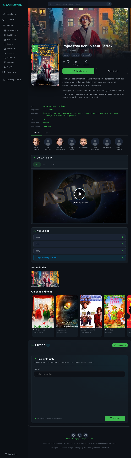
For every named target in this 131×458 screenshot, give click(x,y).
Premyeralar (9, 72)
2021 (64, 50)
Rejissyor (48, 133)
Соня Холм (57, 116)
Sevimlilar (8, 19)
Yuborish (115, 418)
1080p (53, 164)
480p (37, 164)
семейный (86, 55)
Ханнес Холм (48, 110)
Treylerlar (9, 53)
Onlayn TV (9, 58)
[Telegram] (73, 435)
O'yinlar (8, 67)
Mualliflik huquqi (72, 439)
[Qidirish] (108, 4)
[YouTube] (85, 435)
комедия (76, 55)
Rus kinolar (10, 39)
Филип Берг (108, 113)
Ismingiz (37, 369)
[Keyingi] (127, 316)
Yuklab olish (112, 71)
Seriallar (8, 44)
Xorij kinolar (10, 35)
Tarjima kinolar (11, 30)
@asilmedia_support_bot (100, 448)
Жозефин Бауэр (96, 113)
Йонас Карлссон (49, 113)
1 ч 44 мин (84, 50)
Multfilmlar (9, 49)
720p (45, 164)
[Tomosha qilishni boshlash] (79, 196)
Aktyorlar (36, 133)
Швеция (73, 50)
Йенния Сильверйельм (79, 113)
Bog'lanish (11, 454)
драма (66, 55)
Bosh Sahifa (9, 14)
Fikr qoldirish (120, 345)
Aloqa (83, 439)
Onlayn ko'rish (78, 71)
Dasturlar (9, 62)
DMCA (90, 439)
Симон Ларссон (63, 113)
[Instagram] (79, 435)
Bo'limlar (14, 25)
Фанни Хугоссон (69, 116)
